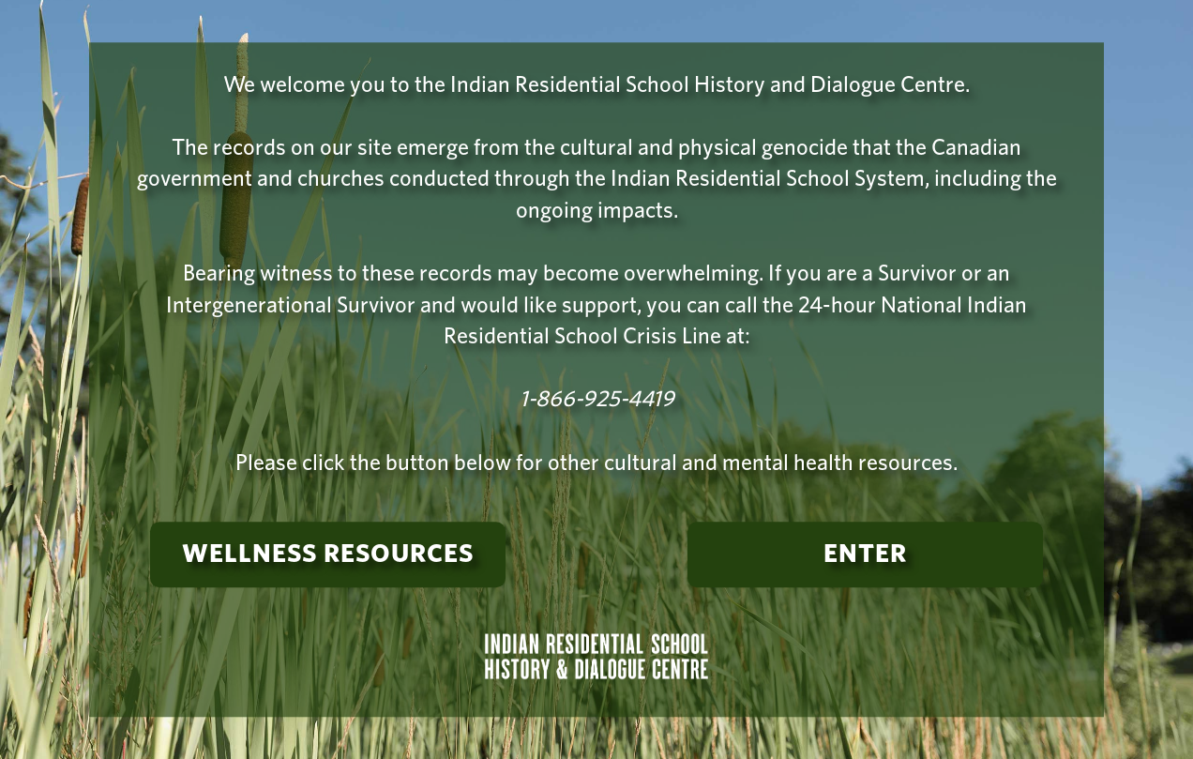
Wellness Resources (328, 555)
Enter (865, 555)
